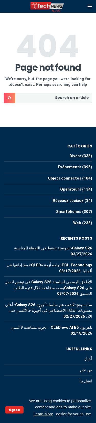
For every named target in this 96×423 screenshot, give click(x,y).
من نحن (86, 370)
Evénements (69, 167)
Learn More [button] (43, 414)
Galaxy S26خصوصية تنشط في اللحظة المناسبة (53, 248)
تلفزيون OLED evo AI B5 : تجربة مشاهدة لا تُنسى (51, 327)
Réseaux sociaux (68, 200)
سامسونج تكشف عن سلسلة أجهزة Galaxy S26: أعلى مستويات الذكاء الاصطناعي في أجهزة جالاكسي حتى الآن (48, 311)
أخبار (88, 358)
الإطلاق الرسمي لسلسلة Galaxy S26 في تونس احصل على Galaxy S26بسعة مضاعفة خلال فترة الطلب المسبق (48, 288)
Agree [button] (14, 409)
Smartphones (68, 211)
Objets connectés (64, 178)
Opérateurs (70, 189)
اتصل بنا (85, 381)
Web (77, 223)
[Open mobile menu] (90, 6)
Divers (75, 156)
